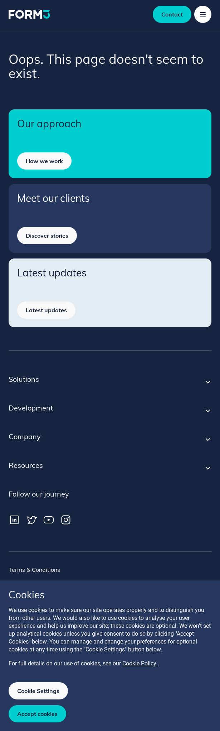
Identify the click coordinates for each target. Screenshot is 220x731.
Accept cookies (37, 713)
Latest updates (46, 310)
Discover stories (47, 235)
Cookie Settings (38, 690)
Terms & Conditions (34, 569)
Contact (172, 14)
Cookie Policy (140, 663)
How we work (44, 161)
